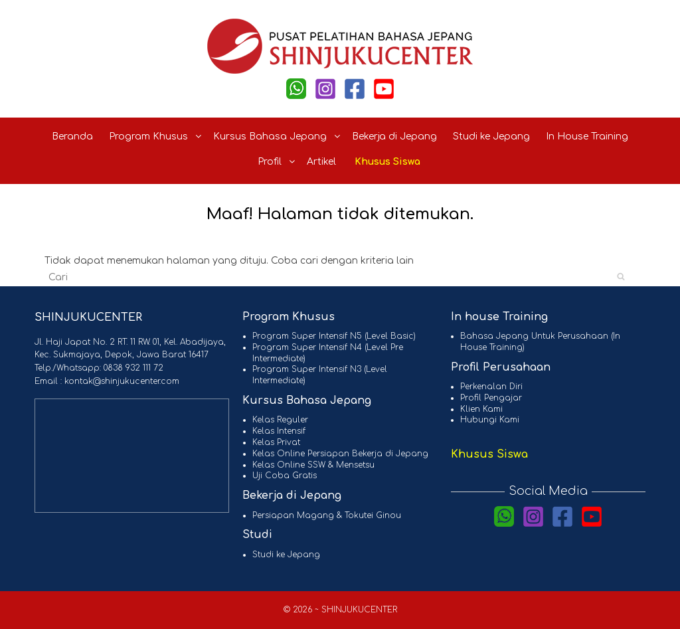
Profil (277, 162)
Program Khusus (156, 136)
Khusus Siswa (387, 162)
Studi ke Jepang (491, 136)
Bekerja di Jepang (394, 136)
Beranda (72, 136)
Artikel (321, 162)
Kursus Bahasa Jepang (277, 136)
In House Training (587, 136)
